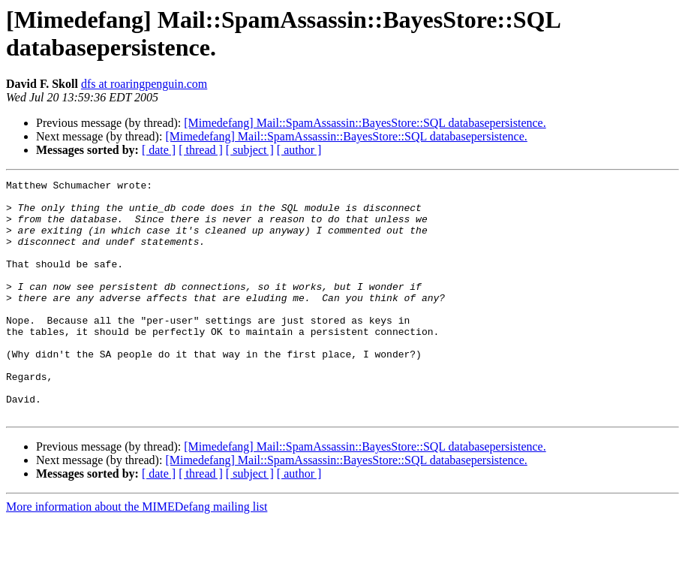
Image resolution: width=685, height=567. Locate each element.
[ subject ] (250, 149)
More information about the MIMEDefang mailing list (136, 553)
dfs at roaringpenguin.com (144, 83)
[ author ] (299, 149)
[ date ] (159, 149)
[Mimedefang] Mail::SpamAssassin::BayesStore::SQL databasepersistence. (364, 122)
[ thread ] (201, 149)
